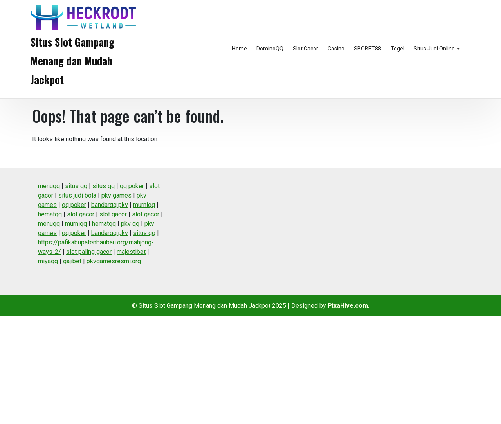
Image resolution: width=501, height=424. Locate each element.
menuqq (49, 186)
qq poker (132, 186)
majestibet (131, 251)
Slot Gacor (305, 48)
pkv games (116, 195)
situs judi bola (77, 195)
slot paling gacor (89, 251)
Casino (336, 48)
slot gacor (80, 214)
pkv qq (130, 223)
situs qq (76, 186)
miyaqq (48, 261)
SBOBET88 (367, 48)
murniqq (144, 204)
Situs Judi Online (434, 48)
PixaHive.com (348, 305)
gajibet (72, 261)
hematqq (50, 214)
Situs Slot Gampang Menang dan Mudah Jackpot (72, 60)
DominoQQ (269, 48)
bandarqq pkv (109, 204)
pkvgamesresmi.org (114, 261)
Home (239, 48)
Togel (397, 48)
